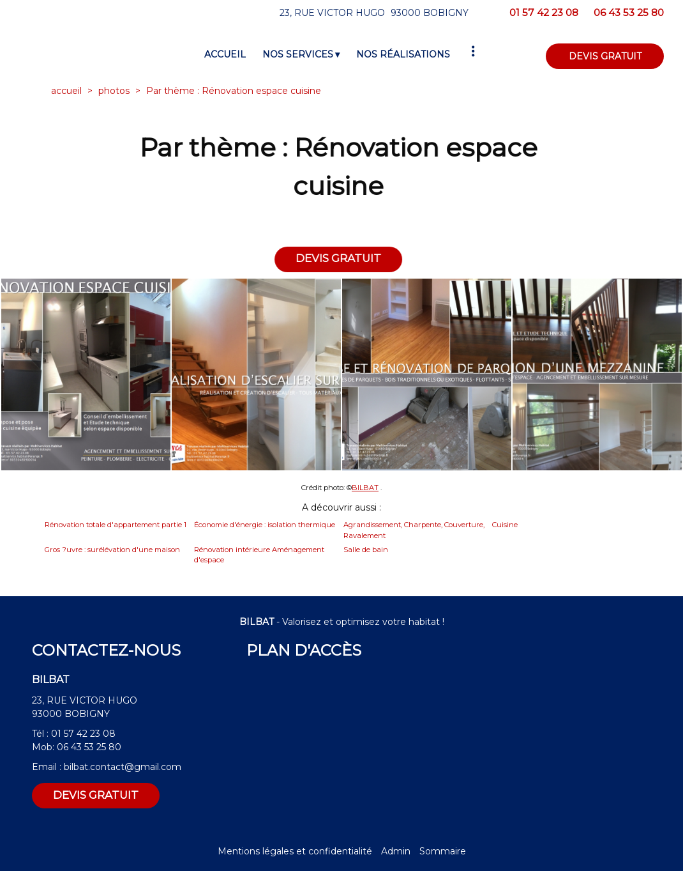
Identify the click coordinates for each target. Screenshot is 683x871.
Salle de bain (365, 549)
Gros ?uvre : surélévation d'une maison (112, 549)
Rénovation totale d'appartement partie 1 (115, 524)
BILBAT (365, 487)
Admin (395, 851)
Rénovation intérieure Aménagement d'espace (259, 555)
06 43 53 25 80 (89, 747)
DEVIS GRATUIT (605, 56)
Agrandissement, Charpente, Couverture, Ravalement (413, 530)
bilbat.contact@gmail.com (122, 767)
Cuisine (505, 524)
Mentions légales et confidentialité (295, 851)
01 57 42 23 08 (83, 733)
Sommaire (442, 851)
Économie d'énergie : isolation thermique (264, 524)
